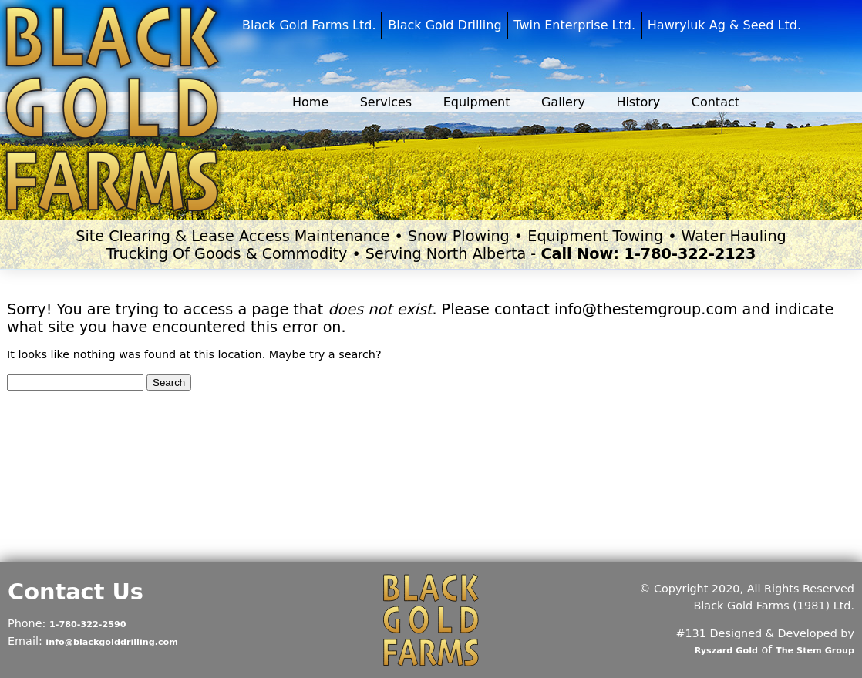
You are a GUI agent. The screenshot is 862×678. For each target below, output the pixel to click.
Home (310, 102)
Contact (715, 102)
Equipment (476, 102)
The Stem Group (815, 651)
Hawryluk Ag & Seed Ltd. (724, 25)
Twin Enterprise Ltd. (574, 25)
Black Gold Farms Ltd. (309, 25)
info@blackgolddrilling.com (111, 642)
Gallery (563, 102)
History (638, 102)
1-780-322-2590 (87, 624)
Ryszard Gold (726, 651)
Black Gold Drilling (444, 25)
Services (386, 102)
